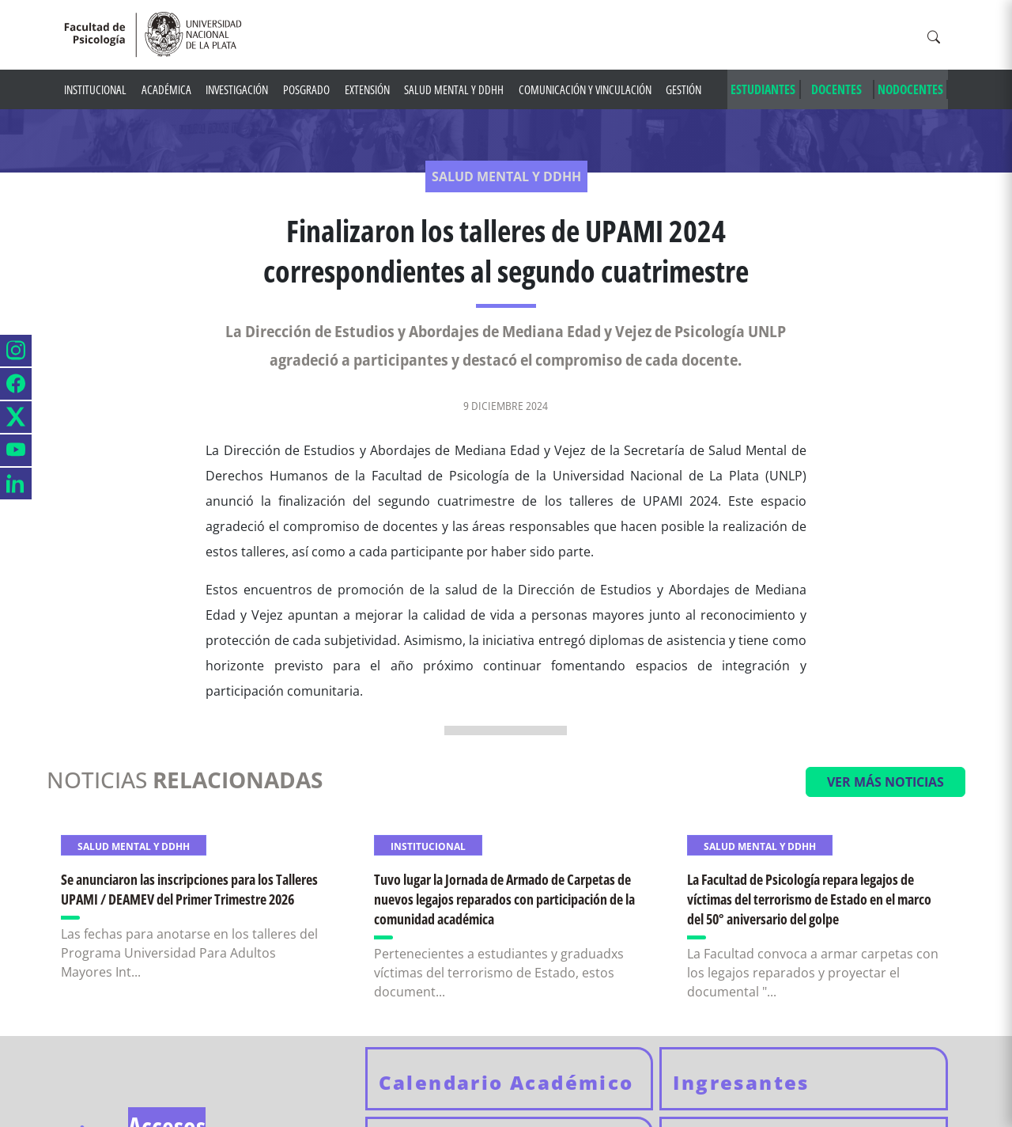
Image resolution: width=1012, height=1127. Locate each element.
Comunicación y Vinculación (585, 89)
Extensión (367, 89)
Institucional (95, 89)
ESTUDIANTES (763, 89)
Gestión (683, 89)
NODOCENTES (910, 89)
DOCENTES (836, 89)
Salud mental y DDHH (454, 89)
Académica (166, 89)
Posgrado (306, 89)
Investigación (237, 89)
